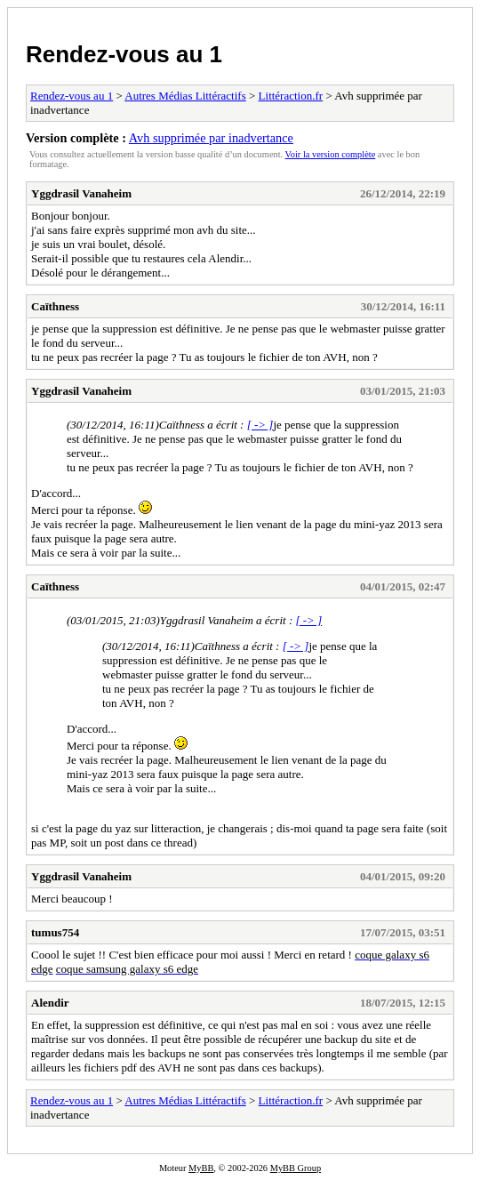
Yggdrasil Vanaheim (81, 193)
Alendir (50, 1002)
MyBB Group (295, 1168)
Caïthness (55, 306)
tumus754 (55, 932)
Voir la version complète (330, 154)
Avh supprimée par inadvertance (211, 138)
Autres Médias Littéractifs (184, 95)
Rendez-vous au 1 (124, 54)
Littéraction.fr (291, 95)
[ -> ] (260, 424)
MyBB (200, 1168)
